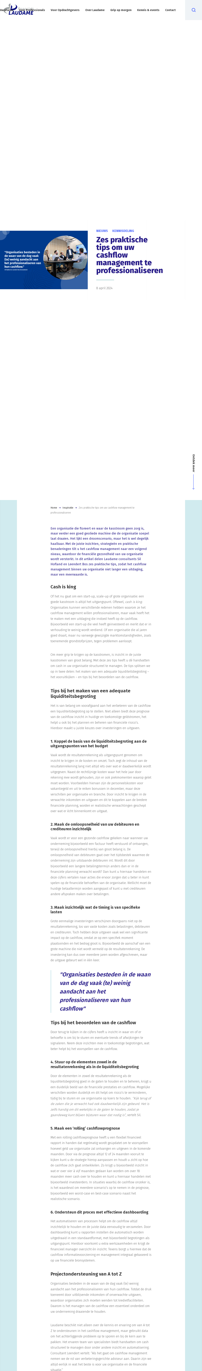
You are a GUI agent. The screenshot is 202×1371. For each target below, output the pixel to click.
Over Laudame (95, 10)
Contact (170, 10)
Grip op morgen (121, 10)
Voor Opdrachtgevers (65, 10)
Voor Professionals (32, 10)
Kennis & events (148, 10)
